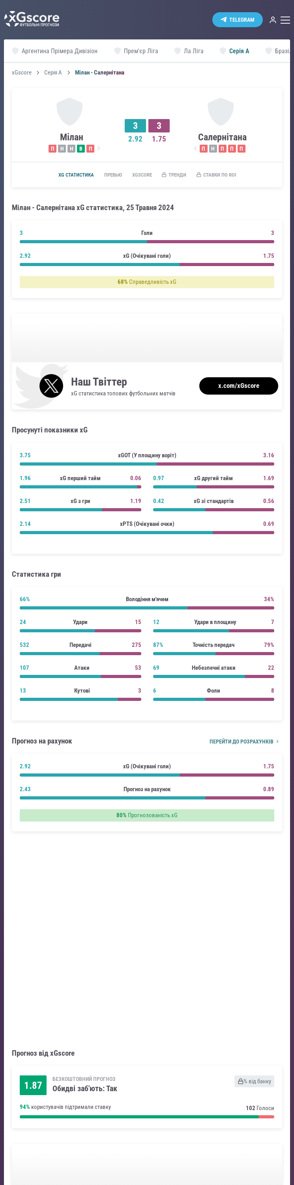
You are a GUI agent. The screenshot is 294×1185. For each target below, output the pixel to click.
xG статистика (68, 175)
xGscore (22, 73)
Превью (109, 175)
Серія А (53, 73)
